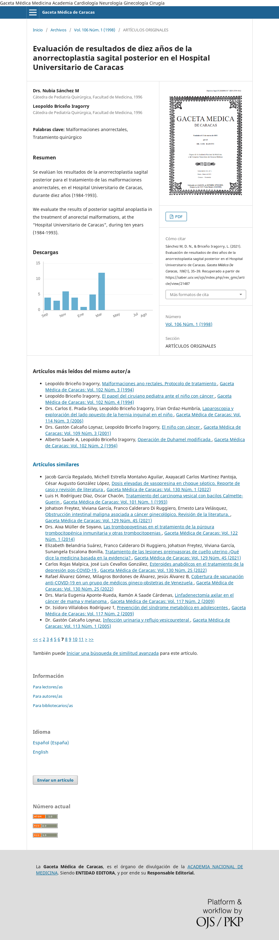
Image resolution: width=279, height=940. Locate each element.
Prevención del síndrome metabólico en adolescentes (173, 607)
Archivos (58, 30)
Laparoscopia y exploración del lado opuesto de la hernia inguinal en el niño (139, 411)
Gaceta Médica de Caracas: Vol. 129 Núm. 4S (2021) (98, 520)
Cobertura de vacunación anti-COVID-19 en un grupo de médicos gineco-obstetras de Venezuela (144, 579)
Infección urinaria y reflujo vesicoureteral (146, 620)
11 (81, 639)
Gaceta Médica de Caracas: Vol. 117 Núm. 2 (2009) (162, 601)
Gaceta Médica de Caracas (68, 12)
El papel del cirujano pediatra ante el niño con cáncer (158, 396)
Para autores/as (47, 696)
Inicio (38, 30)
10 (75, 639)
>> (91, 639)
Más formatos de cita (189, 294)
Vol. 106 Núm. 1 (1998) (94, 30)
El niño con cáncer (181, 427)
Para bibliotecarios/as (53, 705)
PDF (178, 216)
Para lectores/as (48, 687)
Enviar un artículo (55, 780)
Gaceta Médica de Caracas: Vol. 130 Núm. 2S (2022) (153, 570)
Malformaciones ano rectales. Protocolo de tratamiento (159, 383)
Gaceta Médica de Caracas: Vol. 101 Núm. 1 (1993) (115, 502)
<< (35, 639)
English (40, 752)
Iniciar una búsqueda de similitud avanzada (113, 653)
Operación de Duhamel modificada (175, 439)
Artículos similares (56, 464)
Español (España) (51, 743)
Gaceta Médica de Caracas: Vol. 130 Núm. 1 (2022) (159, 489)
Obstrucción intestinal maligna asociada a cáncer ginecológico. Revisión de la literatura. (137, 514)
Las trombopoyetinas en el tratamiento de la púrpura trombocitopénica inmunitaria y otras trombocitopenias (129, 530)
